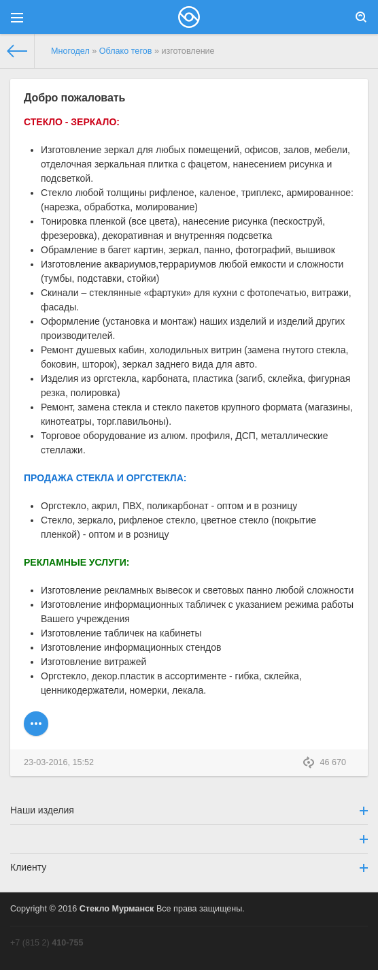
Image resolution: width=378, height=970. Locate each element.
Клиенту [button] (189, 867)
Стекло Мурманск (117, 909)
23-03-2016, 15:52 (59, 762)
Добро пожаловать (74, 97)
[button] (189, 838)
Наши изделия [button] (189, 810)
